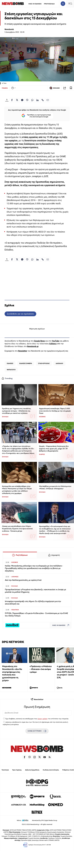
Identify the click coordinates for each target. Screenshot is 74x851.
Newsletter (22, 351)
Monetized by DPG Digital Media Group (44, 820)
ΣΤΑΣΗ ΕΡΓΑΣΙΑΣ (44, 363)
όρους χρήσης (43, 719)
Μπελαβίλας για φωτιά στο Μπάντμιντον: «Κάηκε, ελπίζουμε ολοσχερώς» (55, 487)
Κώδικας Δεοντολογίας (51, 770)
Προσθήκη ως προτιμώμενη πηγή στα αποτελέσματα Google (36, 116)
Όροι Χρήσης (17, 770)
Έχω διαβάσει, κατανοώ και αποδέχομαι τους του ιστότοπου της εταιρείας (37, 719)
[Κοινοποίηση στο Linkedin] (37, 100)
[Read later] (71, 88)
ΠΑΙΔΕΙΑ (5, 88)
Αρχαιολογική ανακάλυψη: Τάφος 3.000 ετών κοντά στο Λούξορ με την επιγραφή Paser (55, 410)
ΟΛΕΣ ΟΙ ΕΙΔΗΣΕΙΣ (35, 4)
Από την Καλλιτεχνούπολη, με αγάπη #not (23, 580)
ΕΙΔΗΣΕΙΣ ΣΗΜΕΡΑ (25, 363)
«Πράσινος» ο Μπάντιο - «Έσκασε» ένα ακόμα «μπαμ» (41, 669)
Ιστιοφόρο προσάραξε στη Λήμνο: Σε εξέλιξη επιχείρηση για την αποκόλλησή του (33, 602)
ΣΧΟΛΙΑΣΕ (54, 88)
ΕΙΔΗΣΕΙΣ (10, 363)
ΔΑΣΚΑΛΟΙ (59, 363)
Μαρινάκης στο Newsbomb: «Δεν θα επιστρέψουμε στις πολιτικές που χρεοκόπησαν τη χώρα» (12, 673)
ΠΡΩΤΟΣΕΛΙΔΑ (49, 4)
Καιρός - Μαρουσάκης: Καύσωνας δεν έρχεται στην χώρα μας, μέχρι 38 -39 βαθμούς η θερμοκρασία (54, 448)
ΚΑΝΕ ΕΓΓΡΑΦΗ (37, 731)
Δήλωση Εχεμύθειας (32, 770)
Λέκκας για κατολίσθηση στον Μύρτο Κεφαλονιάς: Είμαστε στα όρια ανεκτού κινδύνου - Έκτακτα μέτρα (17, 528)
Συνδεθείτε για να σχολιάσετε (20, 314)
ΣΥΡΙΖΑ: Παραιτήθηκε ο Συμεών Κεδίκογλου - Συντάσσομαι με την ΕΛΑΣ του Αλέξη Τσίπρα (36, 614)
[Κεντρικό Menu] (70, 3)
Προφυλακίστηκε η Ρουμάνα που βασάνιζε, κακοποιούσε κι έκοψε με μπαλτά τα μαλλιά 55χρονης (35, 590)
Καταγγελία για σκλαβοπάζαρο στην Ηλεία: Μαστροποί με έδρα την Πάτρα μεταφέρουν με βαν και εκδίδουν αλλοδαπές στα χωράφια (17, 489)
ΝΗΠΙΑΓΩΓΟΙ (11, 370)
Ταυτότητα (5, 770)
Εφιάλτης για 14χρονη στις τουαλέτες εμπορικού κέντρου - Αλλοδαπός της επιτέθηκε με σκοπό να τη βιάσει (16, 410)
